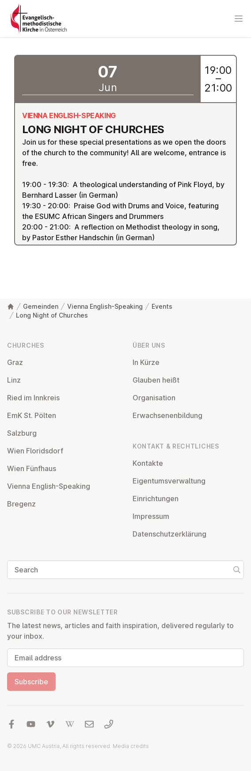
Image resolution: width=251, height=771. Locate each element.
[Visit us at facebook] (11, 724)
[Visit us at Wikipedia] (69, 724)
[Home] (10, 306)
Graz (15, 362)
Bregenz (21, 503)
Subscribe (31, 681)
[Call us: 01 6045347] (108, 724)
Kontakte (148, 463)
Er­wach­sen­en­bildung (167, 415)
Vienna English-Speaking (105, 306)
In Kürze (146, 362)
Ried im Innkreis (33, 397)
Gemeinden (40, 306)
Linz (14, 380)
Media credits (131, 746)
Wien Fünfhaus (31, 468)
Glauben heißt (156, 380)
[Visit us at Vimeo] (50, 724)
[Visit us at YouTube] (31, 724)
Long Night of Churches (52, 315)
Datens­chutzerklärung (169, 533)
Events (162, 306)
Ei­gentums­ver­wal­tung (169, 480)
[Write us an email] (89, 724)
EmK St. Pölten (31, 415)
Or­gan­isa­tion (154, 397)
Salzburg (22, 433)
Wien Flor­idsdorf (35, 450)
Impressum (151, 516)
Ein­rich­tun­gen (156, 498)
